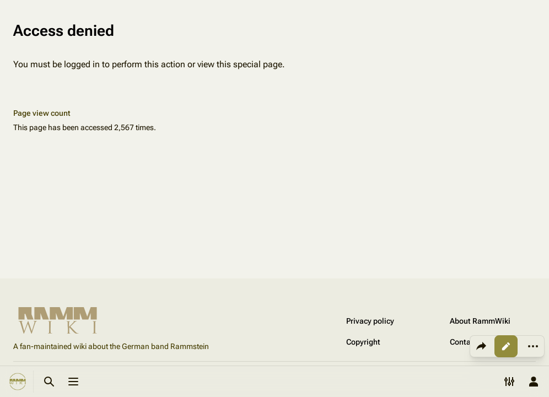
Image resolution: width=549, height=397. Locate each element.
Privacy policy (370, 320)
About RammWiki (480, 320)
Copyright (363, 341)
